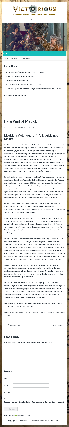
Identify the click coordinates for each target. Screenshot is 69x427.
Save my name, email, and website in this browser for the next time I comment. (34, 402)
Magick (42, 312)
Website (7, 393)
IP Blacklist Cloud (23, 415)
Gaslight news (11, 80)
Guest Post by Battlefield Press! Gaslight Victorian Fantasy (27, 89)
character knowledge (17, 312)
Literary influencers (13, 76)
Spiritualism (50, 312)
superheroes (60, 312)
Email (6, 385)
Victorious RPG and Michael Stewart (34, 421)
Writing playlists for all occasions (18, 72)
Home (6, 58)
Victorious (8, 315)
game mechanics (32, 312)
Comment (8, 371)
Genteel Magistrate (33, 128)
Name (7, 378)
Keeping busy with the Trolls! (16, 85)
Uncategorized (14, 58)
